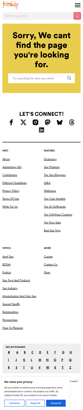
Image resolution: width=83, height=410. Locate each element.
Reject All (35, 403)
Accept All (56, 403)
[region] (35, 393)
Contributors (9, 175)
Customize (14, 403)
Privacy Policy (10, 191)
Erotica (6, 272)
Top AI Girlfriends (55, 207)
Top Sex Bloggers (55, 175)
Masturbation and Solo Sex (19, 296)
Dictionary (50, 159)
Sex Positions (51, 167)
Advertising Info (11, 167)
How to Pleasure (12, 328)
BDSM (6, 264)
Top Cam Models (54, 199)
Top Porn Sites (52, 222)
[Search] (77, 16)
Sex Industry (9, 288)
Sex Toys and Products (16, 280)
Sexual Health (11, 304)
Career (48, 256)
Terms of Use (10, 199)
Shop (47, 272)
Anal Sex (8, 256)
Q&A (47, 183)
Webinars (50, 191)
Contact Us (50, 264)
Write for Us (10, 207)
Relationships (10, 312)
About (6, 159)
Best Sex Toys (52, 230)
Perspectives (9, 320)
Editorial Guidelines (14, 183)
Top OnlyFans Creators (58, 214)
